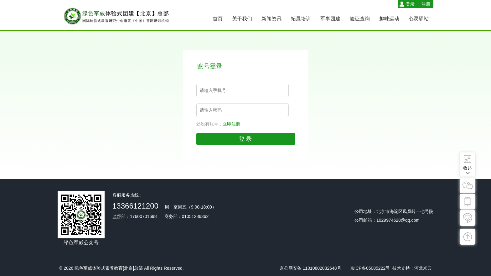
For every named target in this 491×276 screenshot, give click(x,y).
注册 (425, 4)
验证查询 (360, 18)
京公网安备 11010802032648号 (310, 268)
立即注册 (231, 123)
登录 (410, 4)
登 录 (245, 139)
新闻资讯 (271, 18)
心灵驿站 (419, 18)
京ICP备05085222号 (370, 268)
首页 (218, 18)
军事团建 (330, 18)
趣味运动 (389, 18)
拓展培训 (301, 18)
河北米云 (423, 268)
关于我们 (242, 18)
